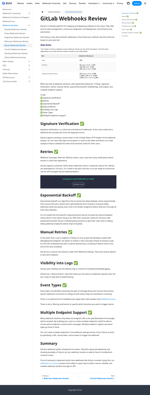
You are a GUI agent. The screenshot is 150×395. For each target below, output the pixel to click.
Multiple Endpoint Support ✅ (132, 33)
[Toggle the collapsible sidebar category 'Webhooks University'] (29, 13)
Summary (125, 36)
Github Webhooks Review (15, 57)
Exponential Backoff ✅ (129, 20)
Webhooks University (51, 3)
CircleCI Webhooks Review (15, 49)
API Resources (9, 77)
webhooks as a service (49, 363)
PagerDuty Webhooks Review (16, 37)
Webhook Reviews (10, 25)
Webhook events (109, 299)
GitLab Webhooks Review (15, 45)
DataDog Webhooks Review (16, 53)
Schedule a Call (78, 184)
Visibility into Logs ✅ (129, 26)
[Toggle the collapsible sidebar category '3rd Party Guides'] (29, 81)
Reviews (82, 3)
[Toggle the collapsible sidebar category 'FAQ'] (29, 65)
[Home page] (42, 12)
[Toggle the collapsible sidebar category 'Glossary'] (29, 69)
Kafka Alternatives (10, 73)
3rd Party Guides (10, 81)
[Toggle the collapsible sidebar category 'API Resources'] (29, 77)
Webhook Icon (9, 21)
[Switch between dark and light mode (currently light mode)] (145, 3)
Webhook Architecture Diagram (16, 17)
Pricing (120, 3)
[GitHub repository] (128, 3)
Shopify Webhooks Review (15, 29)
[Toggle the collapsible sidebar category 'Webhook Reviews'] (29, 25)
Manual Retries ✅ (128, 23)
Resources (7, 9)
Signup (137, 3)
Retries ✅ (125, 16)
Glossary (72, 3)
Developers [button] (93, 3)
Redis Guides (8, 61)
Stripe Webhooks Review (14, 33)
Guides (29, 3)
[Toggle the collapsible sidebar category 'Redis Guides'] (29, 61)
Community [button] (107, 3)
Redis (37, 3)
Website (20, 3)
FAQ (64, 3)
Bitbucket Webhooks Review (16, 41)
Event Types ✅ (127, 29)
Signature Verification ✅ (130, 13)
